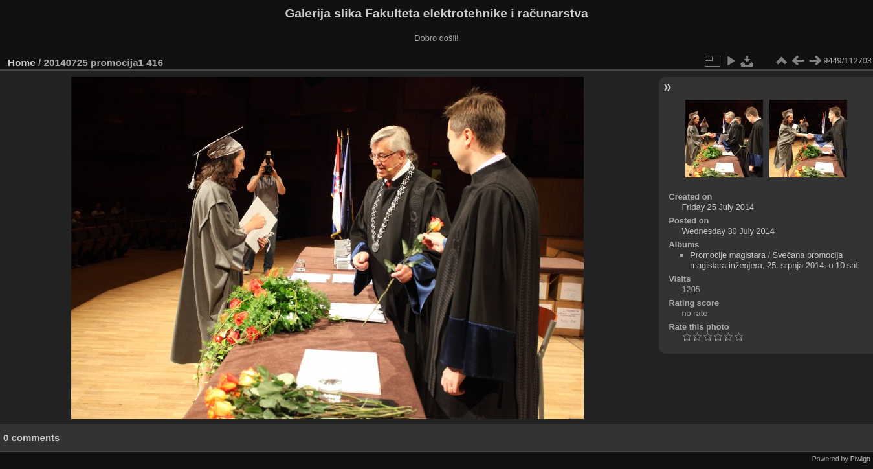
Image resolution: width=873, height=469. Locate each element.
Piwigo (860, 459)
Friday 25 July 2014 (717, 207)
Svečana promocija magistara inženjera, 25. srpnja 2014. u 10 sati (775, 260)
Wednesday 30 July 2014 (727, 231)
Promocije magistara (728, 255)
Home (22, 62)
